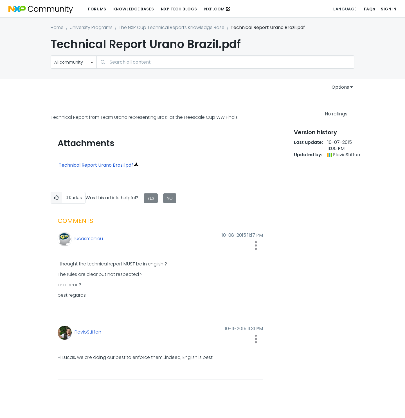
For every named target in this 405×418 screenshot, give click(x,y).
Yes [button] (150, 198)
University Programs (91, 27)
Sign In (389, 9)
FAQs (369, 9)
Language (344, 9)
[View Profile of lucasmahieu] (125, 239)
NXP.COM (214, 9)
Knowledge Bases (133, 9)
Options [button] (340, 87)
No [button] (170, 198)
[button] (56, 197)
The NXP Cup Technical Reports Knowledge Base (171, 27)
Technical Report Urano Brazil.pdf (96, 165)
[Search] (225, 62)
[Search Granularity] (73, 62)
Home (57, 27)
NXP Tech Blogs (179, 9)
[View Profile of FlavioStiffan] (125, 332)
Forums (97, 9)
